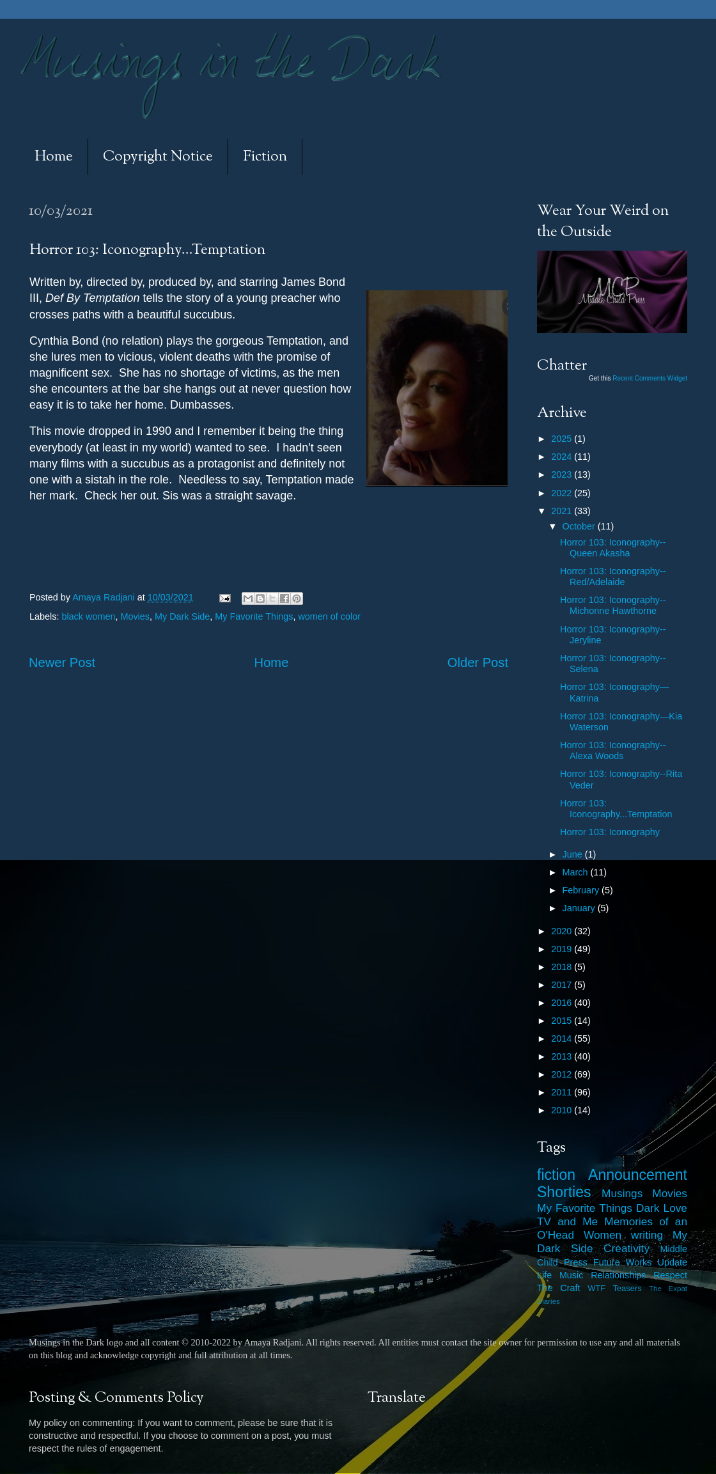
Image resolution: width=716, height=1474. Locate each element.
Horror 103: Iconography (610, 832)
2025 (562, 439)
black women (88, 616)
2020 (562, 931)
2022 (562, 493)
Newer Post (62, 662)
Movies (135, 616)
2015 (562, 1020)
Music (571, 1275)
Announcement (637, 1174)
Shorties (564, 1192)
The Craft (558, 1288)
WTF (596, 1288)
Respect (670, 1275)
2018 (562, 967)
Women (602, 1234)
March (577, 872)
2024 (562, 456)
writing (647, 1234)
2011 (562, 1092)
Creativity (626, 1248)
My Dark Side (182, 616)
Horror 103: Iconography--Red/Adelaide (613, 576)
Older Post (477, 662)
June (574, 854)
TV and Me (567, 1221)
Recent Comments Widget (649, 378)
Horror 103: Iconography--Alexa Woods (613, 750)
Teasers (626, 1288)
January (580, 908)
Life (544, 1275)
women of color (329, 616)
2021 (562, 511)
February (582, 890)
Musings (622, 1193)
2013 (562, 1056)
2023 (562, 474)
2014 (562, 1038)
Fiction (265, 157)
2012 (562, 1074)
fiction (556, 1174)
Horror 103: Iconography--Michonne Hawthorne (613, 605)
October (580, 526)
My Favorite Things (254, 616)
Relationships (618, 1275)
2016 (562, 1003)
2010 (562, 1110)
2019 (562, 949)
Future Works (622, 1262)
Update (672, 1262)
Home (54, 157)
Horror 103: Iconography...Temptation (616, 808)
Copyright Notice (158, 157)
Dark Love (661, 1208)
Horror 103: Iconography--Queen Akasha (613, 547)
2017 (562, 985)
